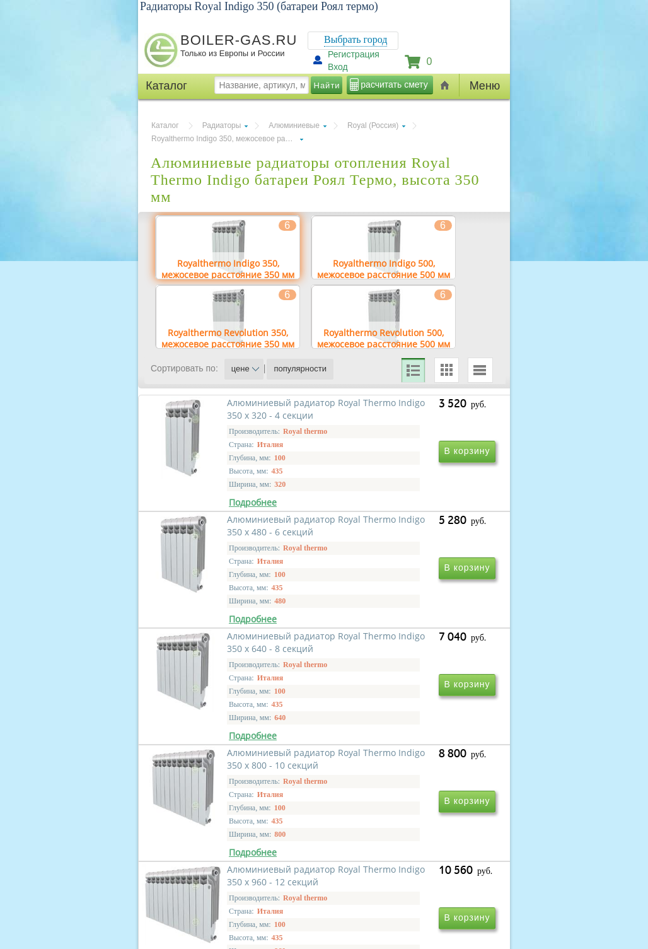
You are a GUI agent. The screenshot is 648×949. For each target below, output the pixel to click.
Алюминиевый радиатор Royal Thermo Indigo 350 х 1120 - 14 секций (400, 901)
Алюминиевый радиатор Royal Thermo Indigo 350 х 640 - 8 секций (237, 719)
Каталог (165, 125)
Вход (338, 67)
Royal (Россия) (372, 125)
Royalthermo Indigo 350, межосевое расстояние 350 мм (227, 138)
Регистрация (353, 54)
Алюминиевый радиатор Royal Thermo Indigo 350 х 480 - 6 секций (408, 538)
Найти (327, 85)
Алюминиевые (294, 125)
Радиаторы (221, 125)
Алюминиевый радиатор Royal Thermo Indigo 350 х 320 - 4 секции (237, 538)
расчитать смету (394, 84)
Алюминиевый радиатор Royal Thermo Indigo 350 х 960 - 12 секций (237, 901)
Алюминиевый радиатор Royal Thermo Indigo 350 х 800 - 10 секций (408, 719)
